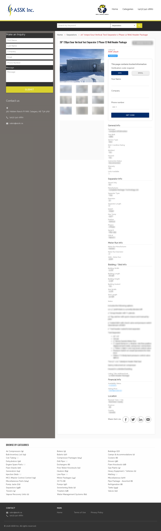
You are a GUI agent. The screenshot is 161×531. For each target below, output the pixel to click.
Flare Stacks (13, 468)
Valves (113, 491)
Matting (113, 474)
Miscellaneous (116, 478)
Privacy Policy (97, 512)
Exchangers (63, 464)
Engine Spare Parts (16, 464)
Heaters (62, 471)
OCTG (61, 481)
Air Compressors (14, 451)
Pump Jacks (13, 484)
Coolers (113, 458)
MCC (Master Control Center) (21, 478)
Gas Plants (114, 468)
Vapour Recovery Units (17, 494)
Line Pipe (62, 474)
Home (115, 9)
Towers (10, 491)
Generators (13, 471)
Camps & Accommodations (121, 455)
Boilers (61, 451)
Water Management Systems (72, 494)
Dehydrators (13, 461)
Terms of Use (80, 512)
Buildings (114, 451)
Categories (128, 9)
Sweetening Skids (66, 488)
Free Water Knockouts (68, 468)
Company (115, 91)
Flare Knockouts (117, 464)
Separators (72, 35)
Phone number (117, 102)
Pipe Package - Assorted (120, 481)
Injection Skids (13, 474)
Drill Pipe (62, 461)
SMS (120, 73)
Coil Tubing (12, 458)
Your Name (116, 79)
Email (140, 73)
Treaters (62, 491)
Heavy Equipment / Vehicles (122, 471)
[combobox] (114, 107)
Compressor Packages (69, 458)
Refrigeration (115, 484)
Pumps (62, 484)
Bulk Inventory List (16, 455)
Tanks (113, 488)
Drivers (113, 461)
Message (10, 68)
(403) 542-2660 (145, 9)
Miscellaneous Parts (17, 481)
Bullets (62, 455)
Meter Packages (66, 478)
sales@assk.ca (16, 123)
